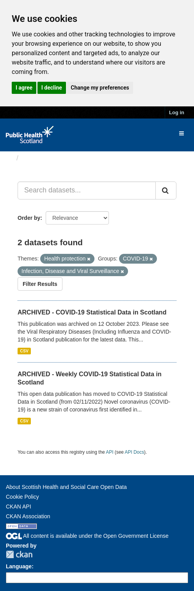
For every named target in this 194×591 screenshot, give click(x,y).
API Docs (134, 452)
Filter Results (40, 284)
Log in (176, 112)
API (109, 452)
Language (19, 566)
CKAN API (18, 506)
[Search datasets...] (87, 190)
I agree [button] (24, 87)
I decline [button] (51, 87)
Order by (29, 218)
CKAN (19, 554)
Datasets (37, 158)
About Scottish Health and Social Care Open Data (66, 487)
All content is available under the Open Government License (87, 536)
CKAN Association (28, 516)
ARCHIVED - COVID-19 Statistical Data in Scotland (92, 312)
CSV (24, 350)
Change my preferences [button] (100, 87)
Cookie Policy (22, 497)
